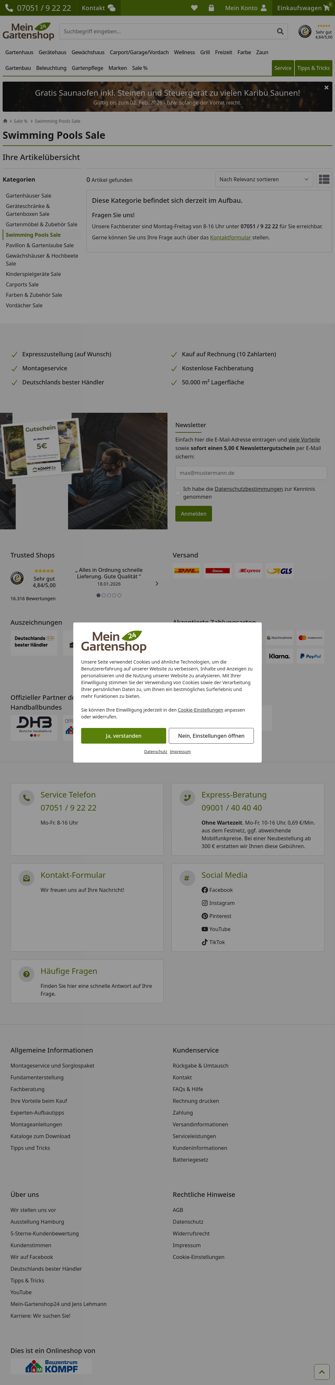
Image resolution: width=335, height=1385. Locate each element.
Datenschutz (155, 751)
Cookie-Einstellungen (200, 710)
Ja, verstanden (124, 735)
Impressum (180, 751)
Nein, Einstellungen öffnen (211, 735)
